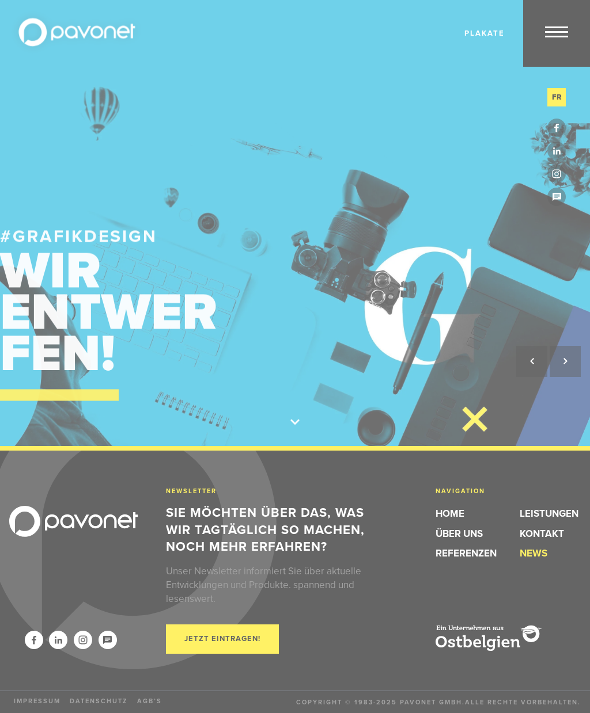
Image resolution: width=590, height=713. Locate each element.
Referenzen (466, 553)
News (533, 553)
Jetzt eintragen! (222, 638)
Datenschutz (99, 701)
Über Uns (459, 534)
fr (557, 96)
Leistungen (549, 513)
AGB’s (149, 701)
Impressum (37, 701)
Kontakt (542, 534)
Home (450, 513)
